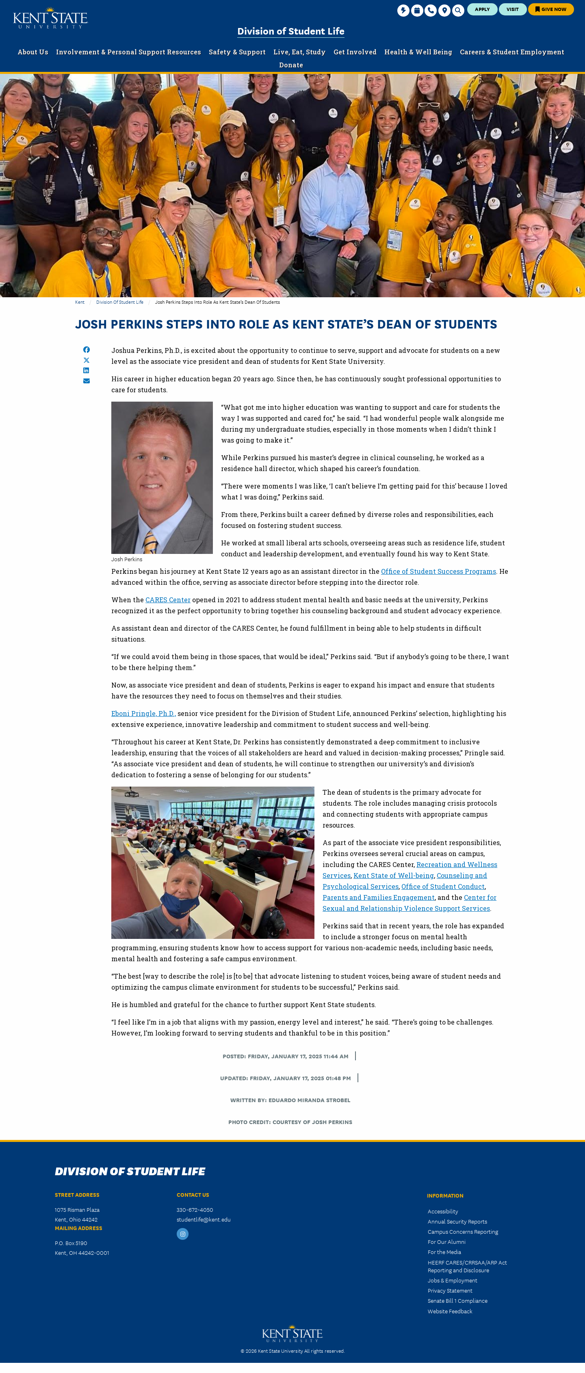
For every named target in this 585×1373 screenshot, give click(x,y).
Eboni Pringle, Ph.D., (143, 713)
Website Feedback (450, 1310)
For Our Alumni (447, 1241)
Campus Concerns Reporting (463, 1231)
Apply (482, 8)
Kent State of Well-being (393, 875)
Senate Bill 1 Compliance (458, 1300)
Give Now (550, 8)
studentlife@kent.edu (204, 1219)
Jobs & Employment (452, 1280)
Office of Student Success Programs (438, 571)
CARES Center (168, 599)
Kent (79, 301)
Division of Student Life (290, 30)
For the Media (444, 1251)
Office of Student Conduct (443, 886)
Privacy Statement (450, 1290)
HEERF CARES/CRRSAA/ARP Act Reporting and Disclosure (467, 1266)
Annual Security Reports (457, 1221)
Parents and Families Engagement (379, 897)
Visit (513, 8)
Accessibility (443, 1211)
